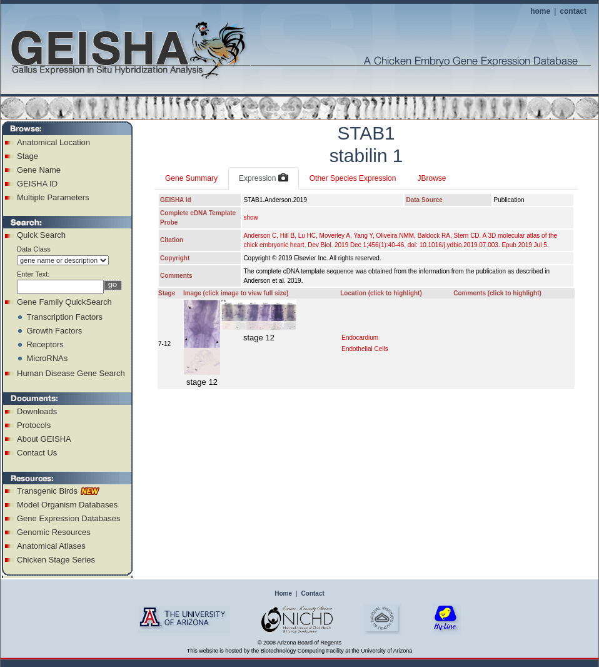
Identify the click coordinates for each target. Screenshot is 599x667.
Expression (263, 178)
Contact (313, 593)
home (540, 11)
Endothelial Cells (364, 348)
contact (573, 11)
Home (283, 593)
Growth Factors (54, 330)
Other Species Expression (353, 178)
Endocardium (359, 337)
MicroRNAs (47, 358)
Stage (27, 156)
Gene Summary (191, 178)
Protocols (34, 425)
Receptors (44, 344)
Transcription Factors (64, 317)
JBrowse (431, 178)
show (250, 217)
